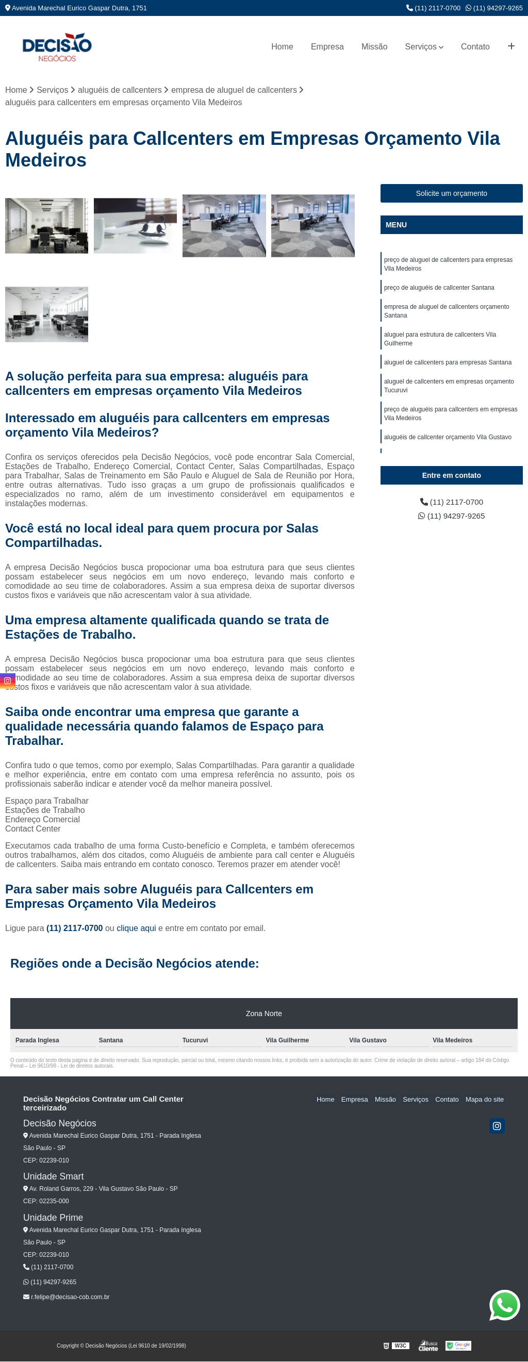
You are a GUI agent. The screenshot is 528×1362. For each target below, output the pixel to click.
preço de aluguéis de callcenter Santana (439, 289)
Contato (475, 46)
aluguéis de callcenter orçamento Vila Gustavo (448, 443)
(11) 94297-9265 (494, 8)
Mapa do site (485, 1100)
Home (282, 46)
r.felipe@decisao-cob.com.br (66, 1297)
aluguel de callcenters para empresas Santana (448, 366)
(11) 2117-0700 (433, 8)
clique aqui (136, 928)
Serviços (421, 46)
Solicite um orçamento (452, 194)
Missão (374, 46)
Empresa (327, 46)
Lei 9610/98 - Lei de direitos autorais (71, 1066)
